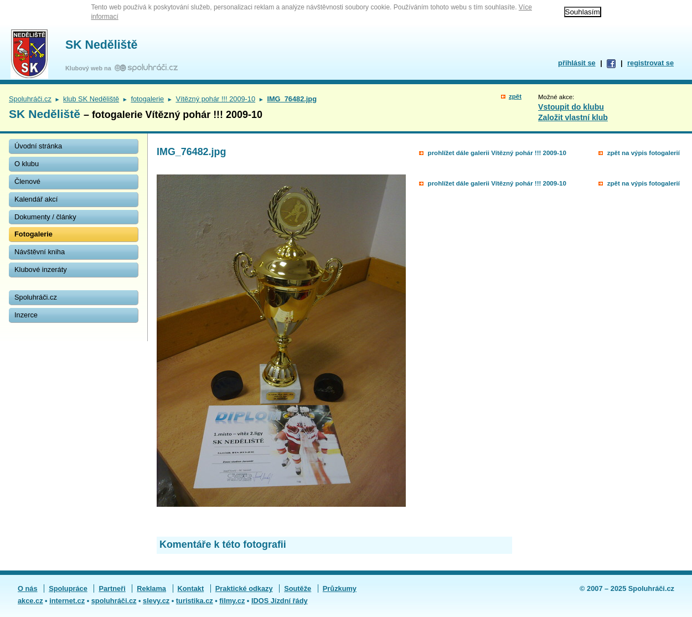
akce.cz (30, 601)
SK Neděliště (101, 45)
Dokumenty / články (45, 217)
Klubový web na (90, 68)
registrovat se (650, 63)
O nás (28, 588)
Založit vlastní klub (573, 117)
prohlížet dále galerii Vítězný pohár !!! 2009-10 (497, 153)
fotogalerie (147, 99)
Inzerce (26, 315)
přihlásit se (577, 63)
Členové (27, 181)
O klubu (26, 164)
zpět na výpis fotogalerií (643, 153)
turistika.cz (194, 601)
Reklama (151, 588)
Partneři (112, 588)
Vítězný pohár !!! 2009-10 (215, 99)
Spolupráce (68, 588)
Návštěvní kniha (39, 252)
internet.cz (67, 601)
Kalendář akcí (36, 199)
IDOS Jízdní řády (279, 601)
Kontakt (191, 588)
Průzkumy (340, 588)
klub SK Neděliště (91, 99)
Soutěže (297, 588)
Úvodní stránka (38, 146)
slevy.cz (156, 601)
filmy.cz (232, 601)
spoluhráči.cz (114, 601)
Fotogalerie (33, 234)
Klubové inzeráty (40, 269)
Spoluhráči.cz (30, 99)
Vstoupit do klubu (571, 106)
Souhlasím (582, 12)
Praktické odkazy (244, 588)
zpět (515, 96)
